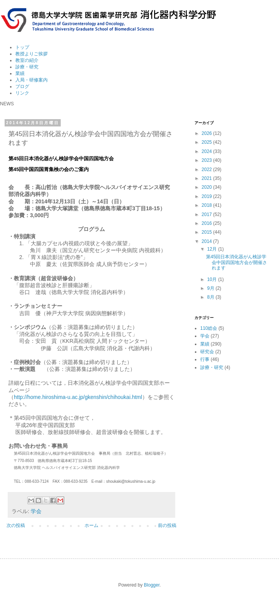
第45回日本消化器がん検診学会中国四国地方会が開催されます (236, 262)
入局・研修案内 (31, 80)
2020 (207, 187)
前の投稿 (167, 525)
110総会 (208, 328)
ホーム (91, 525)
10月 (212, 279)
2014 (207, 241)
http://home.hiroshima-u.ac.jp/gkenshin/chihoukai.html (78, 397)
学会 (36, 511)
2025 (207, 142)
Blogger (151, 585)
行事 (204, 359)
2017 (207, 214)
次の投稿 (16, 525)
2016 (207, 223)
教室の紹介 (26, 60)
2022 (207, 169)
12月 (212, 249)
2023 (207, 160)
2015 (207, 232)
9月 (211, 288)
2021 (207, 178)
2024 (207, 151)
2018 (207, 205)
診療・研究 (26, 67)
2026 (207, 133)
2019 (207, 196)
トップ (22, 47)
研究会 (207, 351)
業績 (20, 73)
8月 (211, 297)
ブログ (22, 86)
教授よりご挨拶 (31, 54)
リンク (22, 93)
